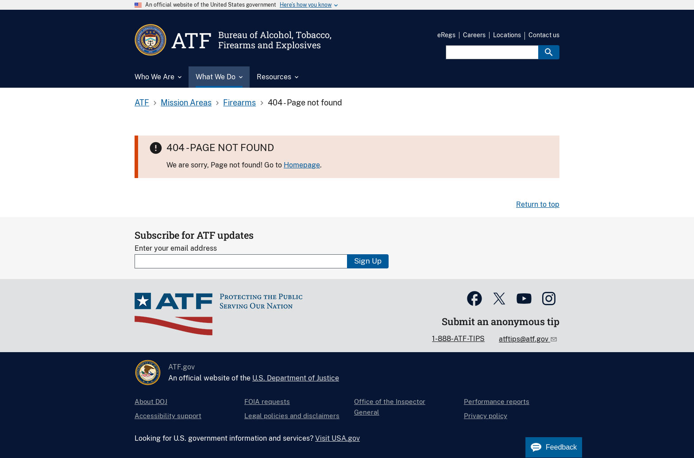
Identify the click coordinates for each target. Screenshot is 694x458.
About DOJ (151, 401)
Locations (507, 35)
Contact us (543, 35)
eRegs (446, 35)
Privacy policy (485, 415)
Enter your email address (176, 248)
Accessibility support (168, 415)
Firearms (239, 102)
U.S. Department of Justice (295, 378)
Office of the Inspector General (389, 407)
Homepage (302, 165)
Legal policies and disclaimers (291, 415)
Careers (474, 35)
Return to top (537, 204)
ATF (142, 102)
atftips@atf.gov (524, 339)
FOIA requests (267, 401)
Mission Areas (186, 102)
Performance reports (496, 401)
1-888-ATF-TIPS (458, 338)
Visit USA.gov (337, 438)
